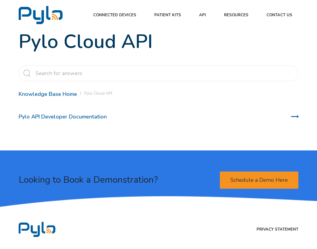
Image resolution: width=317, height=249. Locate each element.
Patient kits (167, 15)
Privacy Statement (277, 229)
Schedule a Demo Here (259, 180)
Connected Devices (114, 15)
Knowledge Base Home (48, 94)
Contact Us (279, 15)
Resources (236, 15)
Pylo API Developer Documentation (63, 116)
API (202, 15)
